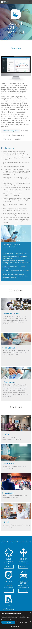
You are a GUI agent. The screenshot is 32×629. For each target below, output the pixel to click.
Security (24, 130)
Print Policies (7, 139)
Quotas (18, 139)
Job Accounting (18, 135)
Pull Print (6, 135)
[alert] (16, 620)
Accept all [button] (8, 622)
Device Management (11, 130)
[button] (16, 626)
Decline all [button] (23, 622)
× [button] (30, 612)
